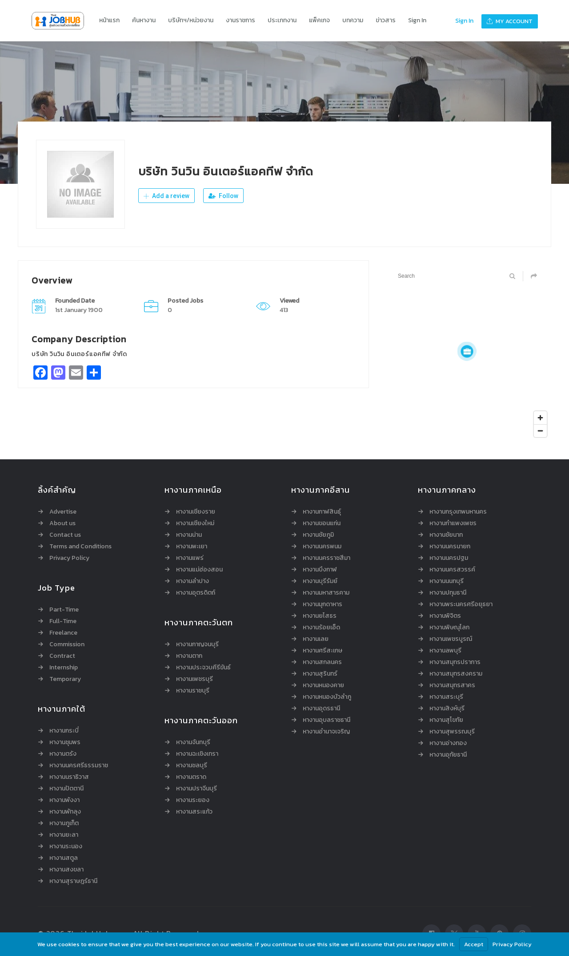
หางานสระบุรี (446, 697)
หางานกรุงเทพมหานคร (458, 511)
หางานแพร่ (190, 558)
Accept (473, 944)
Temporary (65, 679)
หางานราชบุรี (192, 690)
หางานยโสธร (320, 616)
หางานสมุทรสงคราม (455, 673)
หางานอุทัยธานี (448, 754)
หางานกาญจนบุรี (197, 644)
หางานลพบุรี (445, 650)
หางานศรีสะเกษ (322, 650)
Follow (223, 195)
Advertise (62, 511)
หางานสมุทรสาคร (452, 685)
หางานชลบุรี (191, 765)
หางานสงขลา (66, 869)
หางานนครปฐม (448, 558)
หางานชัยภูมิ (318, 535)
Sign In (417, 20)
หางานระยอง (192, 800)
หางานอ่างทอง (448, 743)
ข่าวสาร (386, 20)
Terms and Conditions (80, 546)
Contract (62, 656)
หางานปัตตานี (66, 788)
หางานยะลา (63, 834)
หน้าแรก (109, 20)
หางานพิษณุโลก (449, 627)
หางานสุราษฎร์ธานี (73, 881)
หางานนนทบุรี (446, 581)
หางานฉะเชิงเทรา (197, 753)
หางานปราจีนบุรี (196, 788)
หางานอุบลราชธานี (326, 720)
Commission (66, 644)
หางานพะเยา (191, 546)
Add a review (166, 195)
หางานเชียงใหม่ (195, 523)
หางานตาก (189, 656)
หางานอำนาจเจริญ (326, 731)
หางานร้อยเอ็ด (321, 627)
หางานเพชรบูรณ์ (450, 639)
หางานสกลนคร (322, 662)
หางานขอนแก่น (322, 523)
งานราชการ (240, 20)
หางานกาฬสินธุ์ (322, 511)
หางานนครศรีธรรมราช (78, 765)
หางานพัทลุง (65, 811)
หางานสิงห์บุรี (447, 708)
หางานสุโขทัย (446, 720)
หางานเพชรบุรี (194, 679)
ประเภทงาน (282, 20)
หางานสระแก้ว (194, 811)
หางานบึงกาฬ (320, 569)
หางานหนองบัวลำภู (327, 697)
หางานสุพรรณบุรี (452, 731)
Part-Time (64, 609)
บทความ (352, 20)
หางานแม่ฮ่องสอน (199, 569)
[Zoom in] (540, 417)
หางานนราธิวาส (69, 777)
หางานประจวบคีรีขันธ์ (203, 667)
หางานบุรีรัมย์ (320, 581)
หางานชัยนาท (446, 535)
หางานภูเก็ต (64, 823)
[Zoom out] (540, 430)
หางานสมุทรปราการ (455, 662)
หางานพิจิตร (445, 616)
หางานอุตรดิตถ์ (195, 592)
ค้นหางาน (144, 20)
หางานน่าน (189, 535)
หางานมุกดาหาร (322, 604)
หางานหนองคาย (323, 685)
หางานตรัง (62, 753)
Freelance (63, 632)
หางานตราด (191, 777)
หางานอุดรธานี (321, 708)
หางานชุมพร (64, 742)
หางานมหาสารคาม (326, 592)
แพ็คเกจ (319, 20)
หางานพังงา (64, 800)
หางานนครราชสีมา (326, 558)
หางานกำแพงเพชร (453, 523)
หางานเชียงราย (195, 511)
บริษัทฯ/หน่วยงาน (190, 20)
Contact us (65, 535)
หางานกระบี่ (64, 730)
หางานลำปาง (192, 581)
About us (62, 523)
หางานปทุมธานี (447, 592)
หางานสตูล (63, 858)
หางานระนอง (65, 846)
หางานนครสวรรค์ (452, 569)
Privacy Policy (69, 558)
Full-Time (62, 621)
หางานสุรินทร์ (320, 673)
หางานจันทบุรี (193, 742)
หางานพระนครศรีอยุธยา (461, 604)
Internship (63, 667)
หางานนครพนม (322, 546)
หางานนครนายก (449, 546)
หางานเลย (316, 639)
